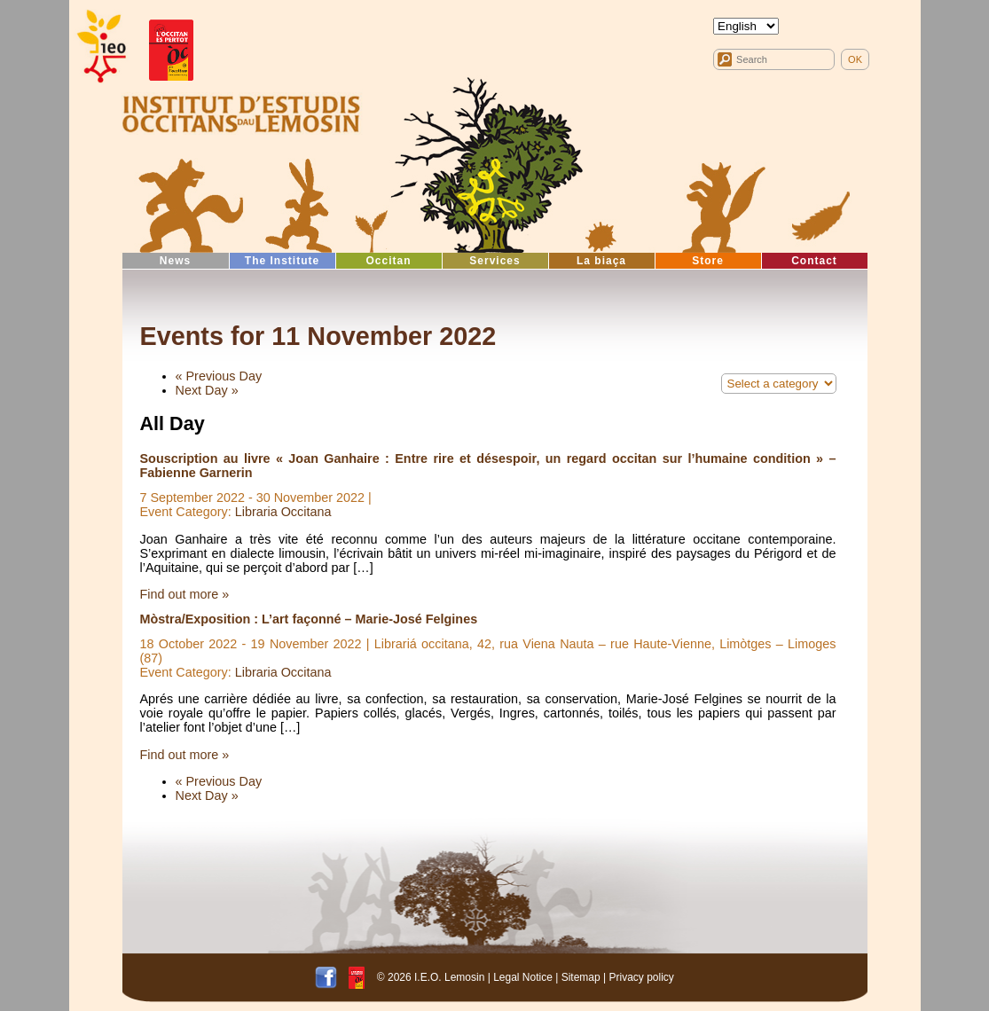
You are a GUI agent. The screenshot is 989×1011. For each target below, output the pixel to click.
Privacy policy (641, 976)
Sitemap (580, 976)
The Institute (282, 261)
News (175, 261)
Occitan (388, 261)
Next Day (207, 390)
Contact (814, 261)
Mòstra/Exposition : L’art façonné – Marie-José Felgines (309, 619)
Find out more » (185, 594)
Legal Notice (523, 976)
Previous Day (219, 376)
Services (494, 261)
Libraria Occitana (283, 512)
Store (708, 261)
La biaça (601, 261)
